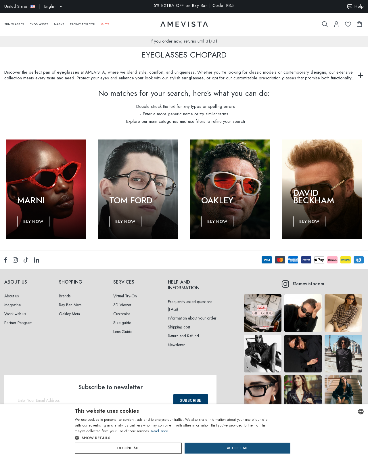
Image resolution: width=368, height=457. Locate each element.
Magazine (12, 305)
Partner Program (18, 323)
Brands (64, 296)
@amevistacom (303, 284)
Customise (121, 314)
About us (11, 296)
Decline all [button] (128, 448)
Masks (59, 21)
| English (33, 6)
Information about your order (192, 318)
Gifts (105, 21)
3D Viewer (122, 305)
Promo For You (82, 21)
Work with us (15, 314)
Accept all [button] (237, 448)
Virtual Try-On (125, 296)
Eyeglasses (39, 21)
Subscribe (191, 400)
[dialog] (184, 430)
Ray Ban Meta (70, 305)
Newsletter (176, 345)
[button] (172, 438)
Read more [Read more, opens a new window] (159, 431)
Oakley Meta (69, 314)
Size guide (122, 323)
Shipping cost (179, 327)
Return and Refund (183, 336)
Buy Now (33, 221)
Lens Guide (122, 331)
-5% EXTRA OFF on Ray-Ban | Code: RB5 (193, 6)
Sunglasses (14, 21)
